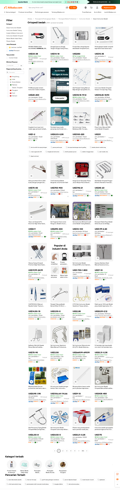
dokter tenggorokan (87, 152)
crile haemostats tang (13, 484)
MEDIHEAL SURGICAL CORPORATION (104, 278)
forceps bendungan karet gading (76, 147)
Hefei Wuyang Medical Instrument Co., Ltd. (82, 399)
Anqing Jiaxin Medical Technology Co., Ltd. (59, 140)
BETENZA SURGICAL (79, 358)
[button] (117, 484)
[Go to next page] (87, 451)
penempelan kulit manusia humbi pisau (37, 484)
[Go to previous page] (55, 451)
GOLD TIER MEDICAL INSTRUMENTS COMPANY (82, 101)
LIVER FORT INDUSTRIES (36, 360)
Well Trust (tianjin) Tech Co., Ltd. (104, 60)
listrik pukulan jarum (69, 152)
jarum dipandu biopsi (69, 480)
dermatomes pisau (73, 484)
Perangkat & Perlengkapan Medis (45, 19)
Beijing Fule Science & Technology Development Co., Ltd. (82, 233)
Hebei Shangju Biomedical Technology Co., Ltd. (104, 315)
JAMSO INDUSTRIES (34, 440)
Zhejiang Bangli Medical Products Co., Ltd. (82, 441)
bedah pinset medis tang (98, 147)
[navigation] (15, 235)
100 (83, 451)
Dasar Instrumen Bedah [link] (100, 19)
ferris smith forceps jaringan (38, 147)
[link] (117, 474)
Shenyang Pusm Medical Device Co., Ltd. (37, 99)
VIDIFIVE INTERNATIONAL (58, 236)
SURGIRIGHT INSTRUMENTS (59, 59)
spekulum (101, 480)
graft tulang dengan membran (49, 480)
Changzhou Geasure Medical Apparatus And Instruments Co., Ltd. (82, 276)
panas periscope (56, 147)
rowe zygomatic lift (35, 152)
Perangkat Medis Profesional (67, 19)
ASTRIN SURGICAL (34, 195)
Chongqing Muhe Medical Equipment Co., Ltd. (82, 138)
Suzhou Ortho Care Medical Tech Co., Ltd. (104, 140)
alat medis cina (102, 152)
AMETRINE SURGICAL (57, 440)
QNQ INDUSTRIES (56, 358)
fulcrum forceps (30, 480)
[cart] (94, 8)
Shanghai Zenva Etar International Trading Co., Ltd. (59, 192)
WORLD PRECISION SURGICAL (37, 317)
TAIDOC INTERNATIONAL (103, 193)
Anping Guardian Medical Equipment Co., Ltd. (37, 399)
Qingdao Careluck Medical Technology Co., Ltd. (104, 235)
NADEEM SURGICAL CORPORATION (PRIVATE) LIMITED (104, 99)
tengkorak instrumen (52, 152)
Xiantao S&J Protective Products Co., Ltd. (104, 360)
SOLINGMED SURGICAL (36, 61)
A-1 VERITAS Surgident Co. (81, 194)
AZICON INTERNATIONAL (36, 278)
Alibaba (30, 19)
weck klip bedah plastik (13, 480)
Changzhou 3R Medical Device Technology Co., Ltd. (104, 442)
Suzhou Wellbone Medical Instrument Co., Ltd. (82, 59)
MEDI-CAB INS (33, 138)
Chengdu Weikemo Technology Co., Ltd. (59, 401)
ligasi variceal (34, 156)
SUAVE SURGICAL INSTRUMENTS (82, 319)
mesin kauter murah (87, 480)
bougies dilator (57, 484)
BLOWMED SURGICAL (57, 317)
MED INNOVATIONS (34, 235)
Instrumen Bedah (84, 19)
